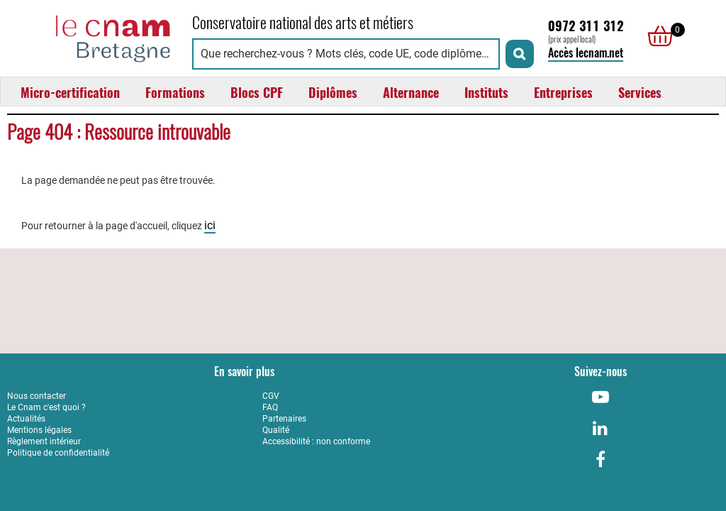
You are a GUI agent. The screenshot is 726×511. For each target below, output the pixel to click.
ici (210, 225)
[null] (656, 36)
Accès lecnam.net (585, 52)
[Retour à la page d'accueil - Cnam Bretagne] (92, 37)
